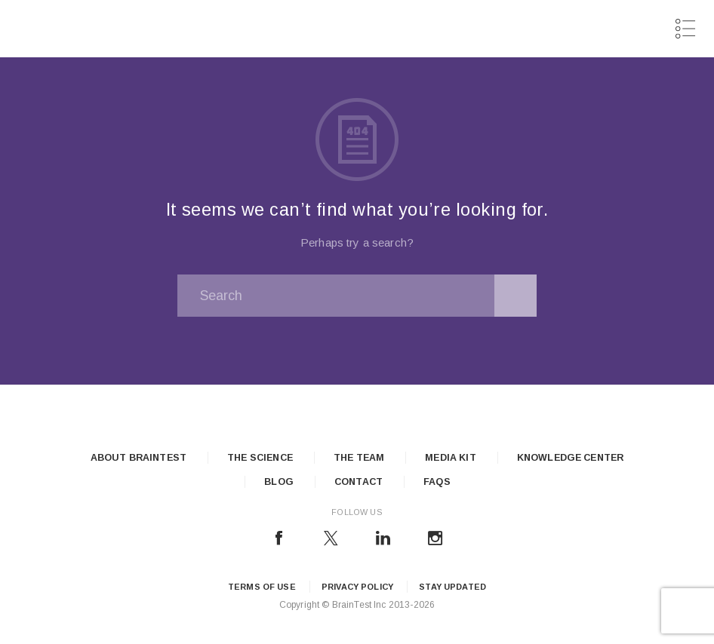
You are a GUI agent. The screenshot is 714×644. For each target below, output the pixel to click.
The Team (359, 457)
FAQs (437, 482)
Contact (358, 482)
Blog (279, 482)
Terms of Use (262, 586)
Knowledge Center (570, 457)
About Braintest (138, 457)
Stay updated (452, 586)
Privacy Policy (357, 586)
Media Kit (450, 457)
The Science (260, 457)
